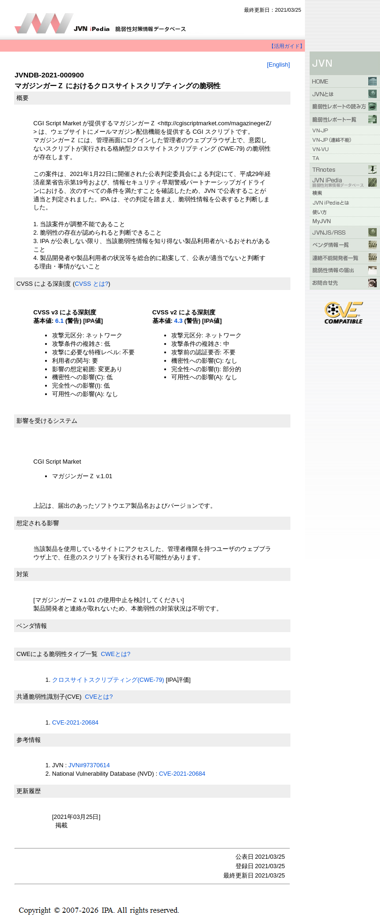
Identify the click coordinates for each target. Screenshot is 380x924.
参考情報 (28, 739)
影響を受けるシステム (46, 420)
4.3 (178, 320)
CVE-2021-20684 (75, 722)
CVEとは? (99, 696)
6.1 (59, 320)
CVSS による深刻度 (43, 283)
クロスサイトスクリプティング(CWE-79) (108, 679)
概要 (22, 97)
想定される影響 (37, 523)
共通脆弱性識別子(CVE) (49, 696)
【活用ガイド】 (287, 46)
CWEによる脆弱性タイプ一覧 (57, 653)
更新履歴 (28, 790)
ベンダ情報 (31, 625)
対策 (22, 574)
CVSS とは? (91, 283)
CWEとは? (115, 653)
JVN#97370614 (89, 765)
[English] (278, 64)
